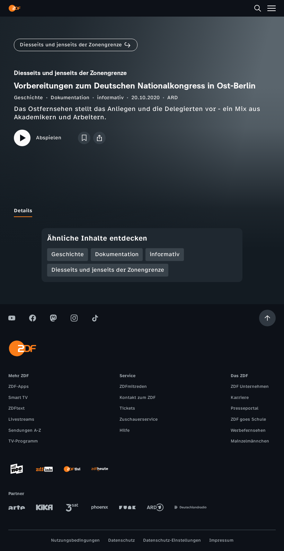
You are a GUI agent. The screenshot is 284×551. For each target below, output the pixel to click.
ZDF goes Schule (248, 419)
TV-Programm (23, 441)
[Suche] (258, 8)
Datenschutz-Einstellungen (172, 540)
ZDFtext (16, 408)
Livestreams (21, 419)
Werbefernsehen (248, 430)
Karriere (240, 397)
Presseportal (244, 408)
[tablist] (142, 211)
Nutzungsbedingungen (75, 540)
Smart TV (18, 397)
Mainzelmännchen (250, 441)
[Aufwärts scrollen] (267, 318)
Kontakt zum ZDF (137, 397)
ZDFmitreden (133, 386)
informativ (110, 98)
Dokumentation (70, 98)
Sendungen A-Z (24, 430)
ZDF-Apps (18, 386)
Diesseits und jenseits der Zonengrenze (107, 270)
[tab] (23, 211)
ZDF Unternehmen (250, 386)
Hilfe (124, 430)
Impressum (221, 540)
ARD (172, 98)
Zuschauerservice (138, 419)
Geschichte (28, 98)
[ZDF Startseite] (14, 8)
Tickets (127, 408)
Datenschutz (121, 540)
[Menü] (271, 8)
